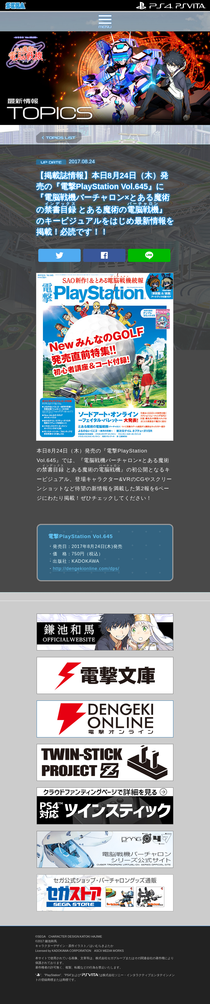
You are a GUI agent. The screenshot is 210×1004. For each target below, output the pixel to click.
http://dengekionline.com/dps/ (86, 568)
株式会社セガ (15, 5)
